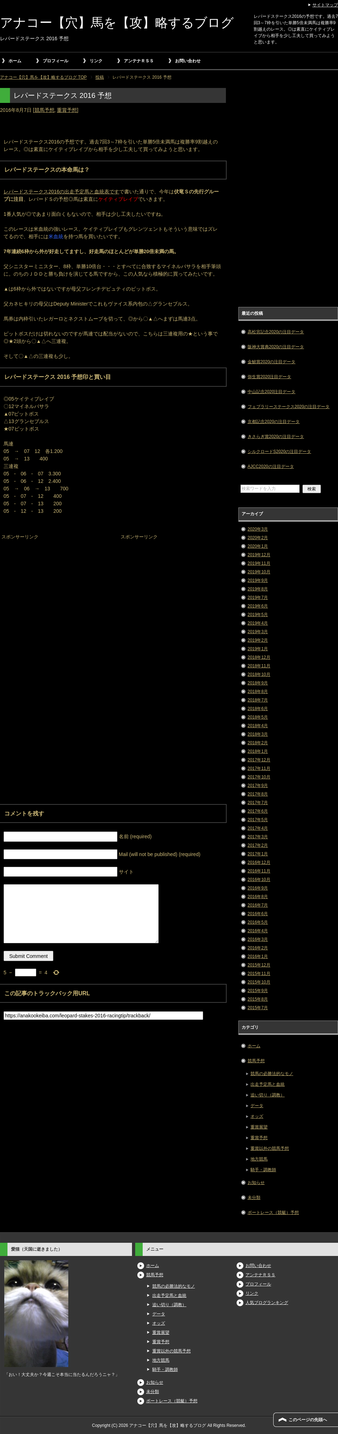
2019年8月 (258, 588)
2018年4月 (258, 725)
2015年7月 (258, 1007)
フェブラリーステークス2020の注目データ (289, 406)
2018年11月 (259, 665)
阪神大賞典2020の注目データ (276, 346)
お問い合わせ (188, 60)
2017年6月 (258, 811)
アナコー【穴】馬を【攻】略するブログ (117, 22)
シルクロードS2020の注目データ (279, 451)
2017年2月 (258, 845)
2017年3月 (258, 836)
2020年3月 (258, 529)
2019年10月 (259, 571)
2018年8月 (258, 691)
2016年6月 (258, 913)
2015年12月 (259, 965)
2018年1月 (258, 751)
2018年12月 (259, 657)
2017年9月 (258, 785)
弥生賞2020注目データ (269, 376)
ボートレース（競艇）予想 (273, 1212)
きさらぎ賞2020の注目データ (276, 436)
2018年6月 (258, 708)
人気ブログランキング (266, 1302)
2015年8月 (258, 999)
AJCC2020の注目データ (271, 466)
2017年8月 (258, 794)
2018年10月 (259, 674)
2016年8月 (258, 896)
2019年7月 (258, 597)
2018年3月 (258, 734)
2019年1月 (258, 648)
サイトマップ (325, 4)
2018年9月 (258, 683)
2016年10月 (259, 879)
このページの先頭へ (308, 1419)
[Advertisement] (53, 586)
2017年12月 (259, 759)
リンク (96, 60)
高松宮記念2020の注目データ (276, 331)
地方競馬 (259, 1159)
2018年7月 (258, 700)
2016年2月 (258, 947)
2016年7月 (258, 905)
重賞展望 (259, 1127)
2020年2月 (258, 537)
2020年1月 (258, 546)
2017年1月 (258, 853)
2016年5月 (258, 922)
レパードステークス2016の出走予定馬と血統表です (61, 191)
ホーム (15, 60)
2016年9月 (258, 888)
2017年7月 (258, 802)
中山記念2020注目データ (272, 391)
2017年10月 (259, 777)
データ (256, 1105)
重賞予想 (67, 110)
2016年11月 (259, 871)
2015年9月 (258, 990)
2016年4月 (258, 930)
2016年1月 (258, 956)
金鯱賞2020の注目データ (272, 361)
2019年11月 (259, 563)
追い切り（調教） (267, 1095)
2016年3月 (258, 939)
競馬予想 (44, 110)
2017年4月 (258, 828)
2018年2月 (258, 742)
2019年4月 (258, 623)
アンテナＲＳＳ (139, 60)
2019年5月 (258, 614)
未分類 (254, 1197)
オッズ (256, 1116)
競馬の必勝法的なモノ (271, 1073)
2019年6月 (258, 606)
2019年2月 (258, 640)
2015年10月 (259, 982)
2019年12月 (259, 554)
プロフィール (55, 60)
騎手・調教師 (263, 1169)
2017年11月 (259, 768)
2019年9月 (258, 580)
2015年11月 (259, 973)
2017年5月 (258, 819)
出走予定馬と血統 (267, 1084)
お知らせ (256, 1182)
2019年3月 (258, 631)
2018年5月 (258, 717)
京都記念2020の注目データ (274, 421)
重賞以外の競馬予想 (269, 1148)
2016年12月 (259, 862)
